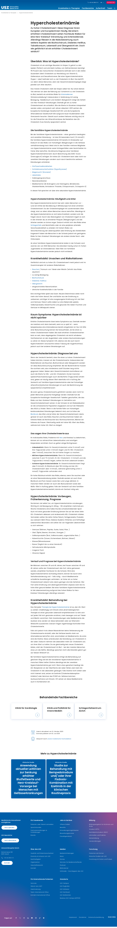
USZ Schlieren (64, 890)
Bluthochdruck (38, 279)
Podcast (63, 866)
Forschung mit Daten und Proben (100, 860)
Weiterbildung (94, 839)
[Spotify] (43, 919)
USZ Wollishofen (65, 896)
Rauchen (35, 271)
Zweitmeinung (36, 890)
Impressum (73, 918)
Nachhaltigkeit (36, 860)
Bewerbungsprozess (67, 834)
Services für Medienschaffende (71, 863)
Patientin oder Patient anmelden (42, 826)
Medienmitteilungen (67, 854)
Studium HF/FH (94, 830)
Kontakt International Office (40, 896)
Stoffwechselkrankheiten (42, 168)
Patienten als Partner (96, 854)
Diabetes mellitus (39, 282)
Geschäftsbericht (37, 866)
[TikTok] (39, 919)
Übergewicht (37, 285)
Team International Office (40, 893)
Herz (61, 439)
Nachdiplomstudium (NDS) (98, 833)
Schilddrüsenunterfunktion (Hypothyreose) (49, 170)
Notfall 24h (110, 2)
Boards (33, 836)
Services (34, 884)
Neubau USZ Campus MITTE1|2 (70, 899)
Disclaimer (82, 918)
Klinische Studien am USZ (98, 857)
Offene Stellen (65, 826)
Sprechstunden (36, 828)
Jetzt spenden (9, 829)
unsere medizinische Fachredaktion (59, 740)
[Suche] (115, 8)
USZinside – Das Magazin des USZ (71, 872)
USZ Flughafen (65, 887)
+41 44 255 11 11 (9, 859)
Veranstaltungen (95, 842)
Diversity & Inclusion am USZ (40, 857)
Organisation (35, 863)
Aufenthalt (100, 8)
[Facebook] (16, 919)
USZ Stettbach (65, 893)
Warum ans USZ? (36, 887)
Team (109, 8)
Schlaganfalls (36, 226)
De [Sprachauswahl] (102, 2)
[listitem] (26, 712)
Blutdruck (34, 415)
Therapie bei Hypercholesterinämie (55, 608)
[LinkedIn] (28, 919)
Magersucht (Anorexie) (41, 173)
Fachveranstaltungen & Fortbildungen (39, 832)
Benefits (63, 828)
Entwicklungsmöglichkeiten (69, 832)
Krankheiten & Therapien (69, 8)
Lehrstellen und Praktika (97, 836)
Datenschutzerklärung (96, 918)
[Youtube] (32, 919)
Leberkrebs (36, 176)
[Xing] (24, 919)
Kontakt (7, 864)
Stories (62, 860)
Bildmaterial (64, 869)
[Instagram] (36, 919)
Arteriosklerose (67, 96)
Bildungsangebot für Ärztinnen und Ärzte (101, 826)
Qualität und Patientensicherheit (42, 854)
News (62, 857)
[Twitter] (20, 919)
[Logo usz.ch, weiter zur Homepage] (9, 8)
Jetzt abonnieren (10, 842)
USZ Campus (64, 884)
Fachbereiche (88, 8)
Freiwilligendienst (66, 837)
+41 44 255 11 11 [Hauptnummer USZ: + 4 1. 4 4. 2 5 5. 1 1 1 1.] (93, 2)
